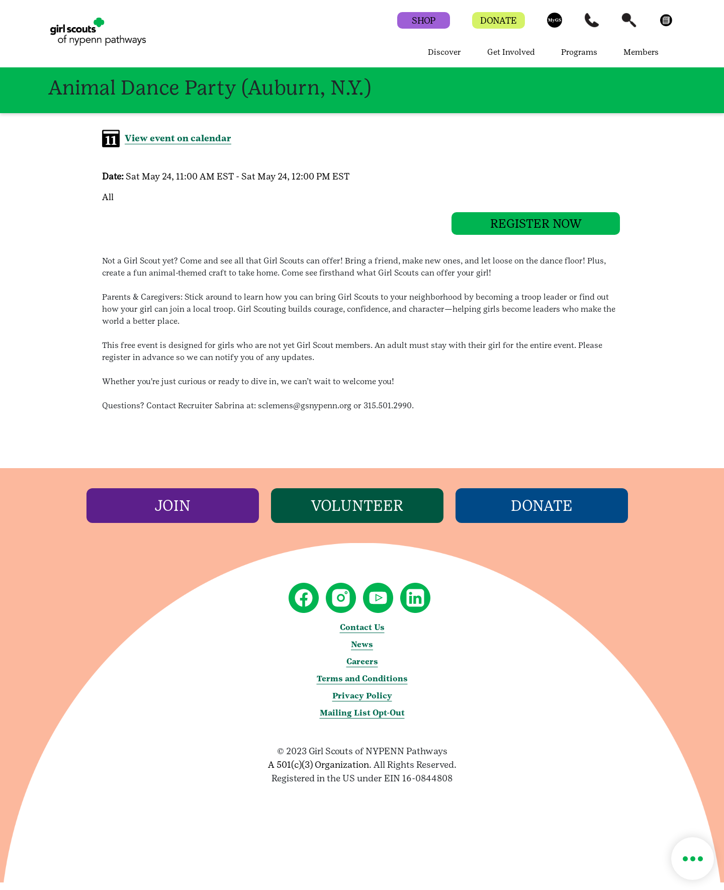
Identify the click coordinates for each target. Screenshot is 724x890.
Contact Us (362, 635)
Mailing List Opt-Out (362, 720)
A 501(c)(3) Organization (318, 772)
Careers (362, 669)
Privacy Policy (362, 703)
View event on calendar (178, 138)
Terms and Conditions (362, 686)
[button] (554, 25)
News (362, 652)
